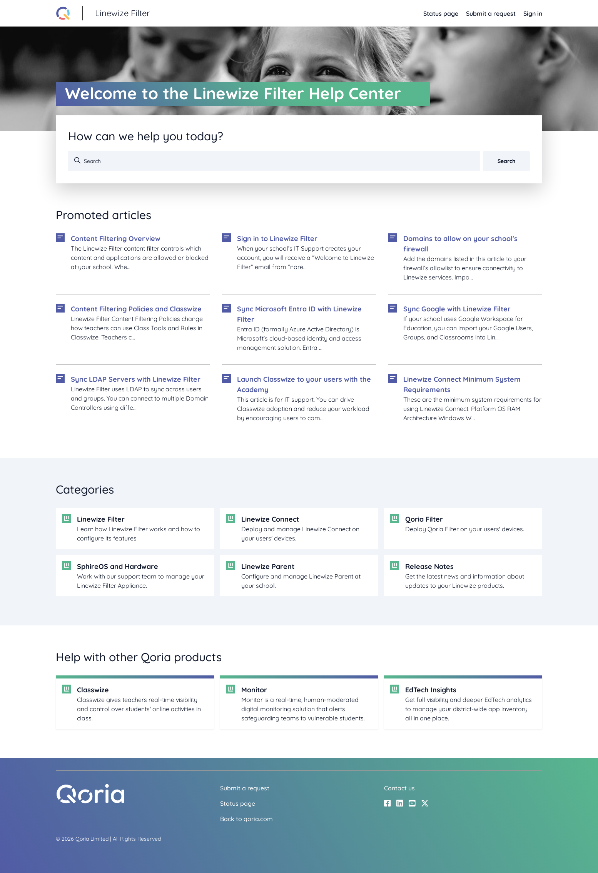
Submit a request (491, 13)
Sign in (532, 13)
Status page (440, 13)
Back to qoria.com (246, 819)
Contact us (399, 788)
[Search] (274, 161)
